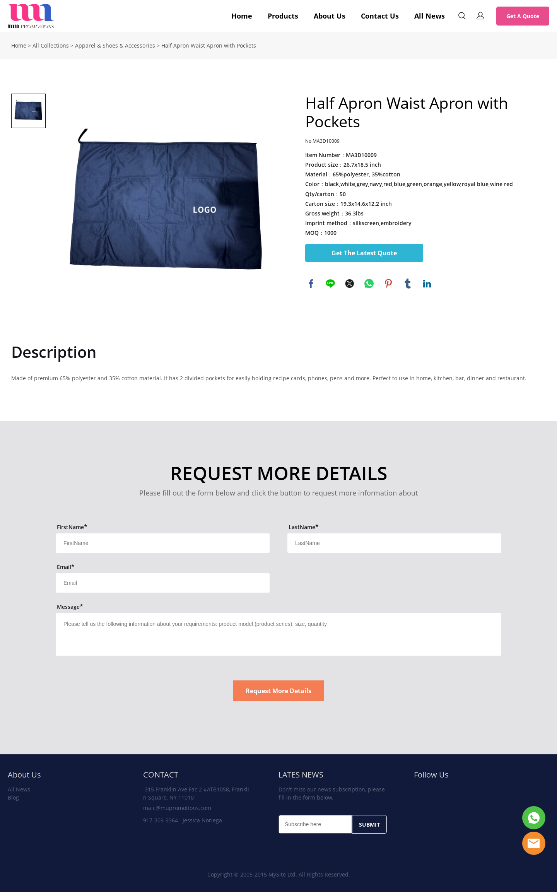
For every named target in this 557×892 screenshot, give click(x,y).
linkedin (427, 283)
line (330, 283)
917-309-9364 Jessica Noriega (182, 820)
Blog (13, 797)
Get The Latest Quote (364, 253)
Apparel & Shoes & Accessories (115, 45)
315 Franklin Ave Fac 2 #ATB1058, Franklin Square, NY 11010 (196, 793)
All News (429, 16)
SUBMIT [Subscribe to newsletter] (369, 824)
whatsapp (369, 283)
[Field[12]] (394, 543)
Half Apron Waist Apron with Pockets (208, 45)
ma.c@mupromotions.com (177, 808)
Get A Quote (522, 16)
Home (241, 16)
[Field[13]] (163, 583)
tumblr (407, 283)
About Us (329, 16)
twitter (349, 283)
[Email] (315, 824)
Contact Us (380, 16)
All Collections (50, 45)
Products (283, 16)
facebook (311, 283)
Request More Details (278, 691)
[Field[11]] (163, 543)
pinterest (388, 283)
